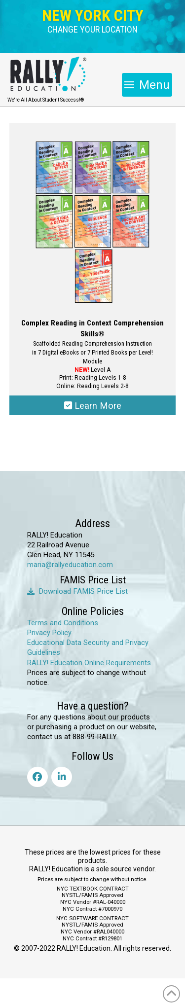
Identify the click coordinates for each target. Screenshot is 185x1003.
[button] (92, 29)
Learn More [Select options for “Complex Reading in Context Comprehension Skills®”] (92, 405)
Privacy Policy (49, 633)
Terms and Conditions (62, 623)
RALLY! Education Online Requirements (89, 663)
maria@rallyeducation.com (70, 565)
